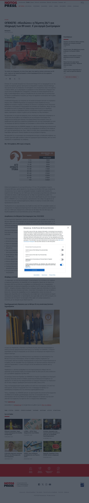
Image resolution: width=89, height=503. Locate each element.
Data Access (44, 275)
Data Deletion (37, 275)
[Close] (68, 228)
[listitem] (44, 247)
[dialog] (44, 251)
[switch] (62, 250)
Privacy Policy (52, 275)
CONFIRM (34, 270)
